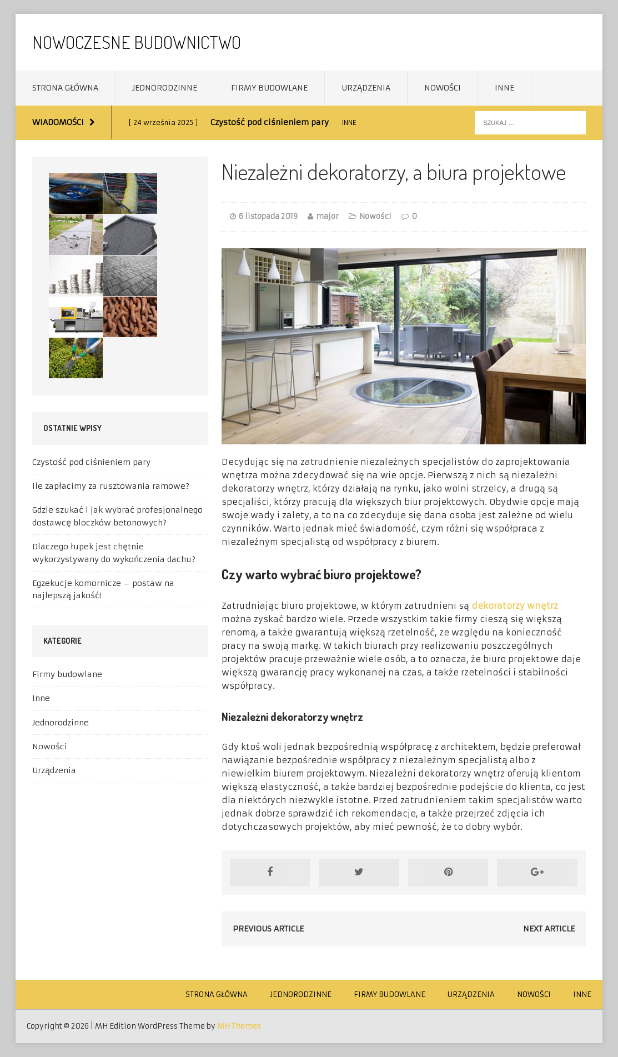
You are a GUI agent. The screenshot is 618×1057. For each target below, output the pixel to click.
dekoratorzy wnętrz (514, 605)
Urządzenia (365, 88)
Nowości (442, 88)
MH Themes (239, 1026)
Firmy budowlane (269, 88)
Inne (504, 88)
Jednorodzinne (164, 88)
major (327, 216)
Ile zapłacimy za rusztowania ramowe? (110, 486)
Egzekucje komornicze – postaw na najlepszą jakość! (103, 589)
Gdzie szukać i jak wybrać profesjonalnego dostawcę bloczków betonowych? (117, 516)
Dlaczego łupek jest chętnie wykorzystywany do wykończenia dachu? (113, 553)
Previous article (268, 929)
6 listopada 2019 (268, 216)
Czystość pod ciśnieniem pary (91, 462)
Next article (549, 929)
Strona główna (65, 88)
